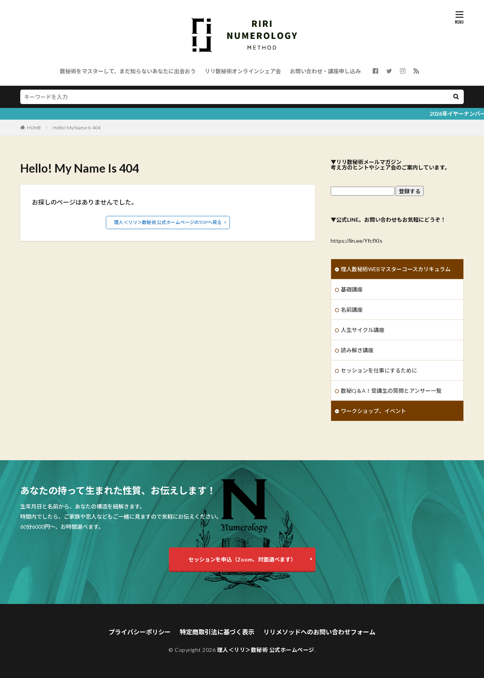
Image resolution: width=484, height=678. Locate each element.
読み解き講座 (357, 350)
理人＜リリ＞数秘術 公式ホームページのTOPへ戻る (168, 222)
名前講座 (352, 309)
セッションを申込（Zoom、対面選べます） (242, 559)
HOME (34, 128)
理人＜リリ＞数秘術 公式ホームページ (265, 649)
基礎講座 (352, 289)
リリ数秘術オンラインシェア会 (243, 71)
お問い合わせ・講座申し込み (325, 71)
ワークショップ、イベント (373, 411)
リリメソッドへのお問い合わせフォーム (319, 632)
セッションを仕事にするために (379, 370)
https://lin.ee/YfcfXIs (356, 240)
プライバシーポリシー (140, 632)
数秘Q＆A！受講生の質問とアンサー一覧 (391, 390)
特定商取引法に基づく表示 (217, 632)
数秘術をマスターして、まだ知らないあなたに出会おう (128, 71)
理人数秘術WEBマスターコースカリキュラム (396, 269)
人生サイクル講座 (362, 330)
